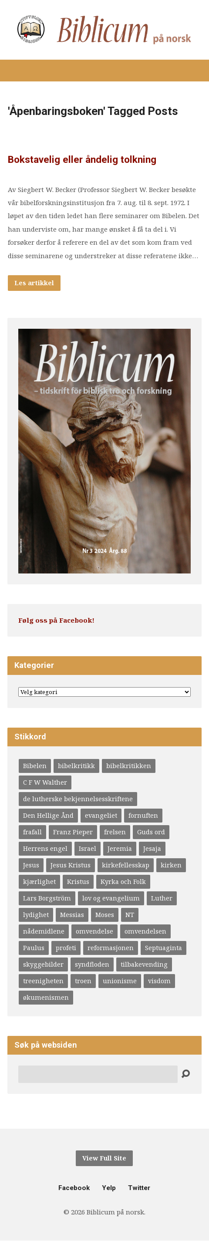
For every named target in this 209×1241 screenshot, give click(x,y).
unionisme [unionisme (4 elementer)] (120, 981)
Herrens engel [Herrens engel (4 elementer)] (45, 848)
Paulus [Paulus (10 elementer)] (33, 948)
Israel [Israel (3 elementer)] (87, 848)
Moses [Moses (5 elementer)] (104, 915)
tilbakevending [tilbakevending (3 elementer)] (144, 964)
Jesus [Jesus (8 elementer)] (31, 865)
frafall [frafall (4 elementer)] (32, 832)
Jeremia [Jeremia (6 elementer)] (120, 848)
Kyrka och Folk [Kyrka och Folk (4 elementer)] (123, 881)
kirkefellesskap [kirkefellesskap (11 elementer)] (125, 865)
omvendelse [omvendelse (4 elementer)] (94, 931)
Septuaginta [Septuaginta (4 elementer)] (163, 948)
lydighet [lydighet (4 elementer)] (36, 915)
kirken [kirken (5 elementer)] (171, 865)
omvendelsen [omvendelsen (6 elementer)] (145, 931)
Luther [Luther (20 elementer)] (161, 898)
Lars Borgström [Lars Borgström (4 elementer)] (47, 898)
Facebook (74, 1188)
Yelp (109, 1188)
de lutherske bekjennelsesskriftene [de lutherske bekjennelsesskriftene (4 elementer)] (78, 799)
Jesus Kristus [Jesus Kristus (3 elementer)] (71, 865)
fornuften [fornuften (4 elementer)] (143, 815)
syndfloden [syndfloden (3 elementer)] (92, 964)
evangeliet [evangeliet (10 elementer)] (101, 815)
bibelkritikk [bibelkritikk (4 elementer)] (76, 766)
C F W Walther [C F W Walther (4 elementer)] (45, 782)
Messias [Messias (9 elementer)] (72, 915)
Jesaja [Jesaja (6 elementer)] (152, 848)
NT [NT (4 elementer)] (129, 915)
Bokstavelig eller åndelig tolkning (82, 159)
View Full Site (104, 1158)
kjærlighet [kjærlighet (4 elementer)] (39, 881)
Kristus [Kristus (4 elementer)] (78, 881)
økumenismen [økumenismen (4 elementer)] (46, 997)
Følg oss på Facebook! (56, 620)
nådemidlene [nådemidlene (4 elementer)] (43, 931)
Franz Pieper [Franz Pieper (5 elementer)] (73, 832)
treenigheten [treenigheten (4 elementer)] (43, 981)
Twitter (139, 1188)
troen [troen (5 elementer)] (83, 981)
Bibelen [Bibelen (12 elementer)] (35, 766)
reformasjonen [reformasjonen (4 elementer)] (111, 948)
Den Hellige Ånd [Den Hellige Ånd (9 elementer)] (48, 815)
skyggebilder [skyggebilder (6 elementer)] (43, 964)
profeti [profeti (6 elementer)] (66, 948)
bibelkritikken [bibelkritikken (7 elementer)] (128, 766)
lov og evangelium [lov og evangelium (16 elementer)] (111, 898)
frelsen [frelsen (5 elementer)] (115, 832)
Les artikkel (34, 283)
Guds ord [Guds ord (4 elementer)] (151, 832)
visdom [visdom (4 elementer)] (159, 981)
